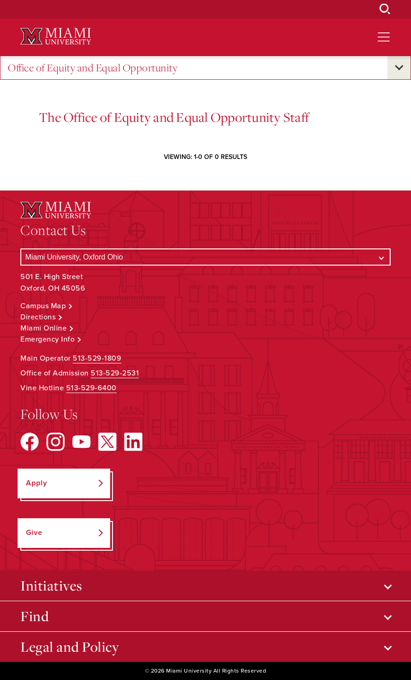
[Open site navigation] (384, 37)
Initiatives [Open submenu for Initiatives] (51, 585)
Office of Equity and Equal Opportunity (92, 68)
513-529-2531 (115, 373)
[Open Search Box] (385, 9)
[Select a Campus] (205, 257)
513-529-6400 (91, 388)
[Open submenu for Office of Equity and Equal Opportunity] (399, 67)
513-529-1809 (97, 358)
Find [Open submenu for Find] (34, 616)
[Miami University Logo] (55, 36)
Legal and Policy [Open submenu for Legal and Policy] (69, 646)
